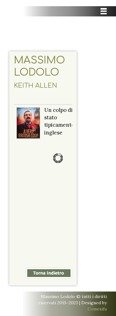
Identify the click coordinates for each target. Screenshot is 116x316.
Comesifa (97, 309)
